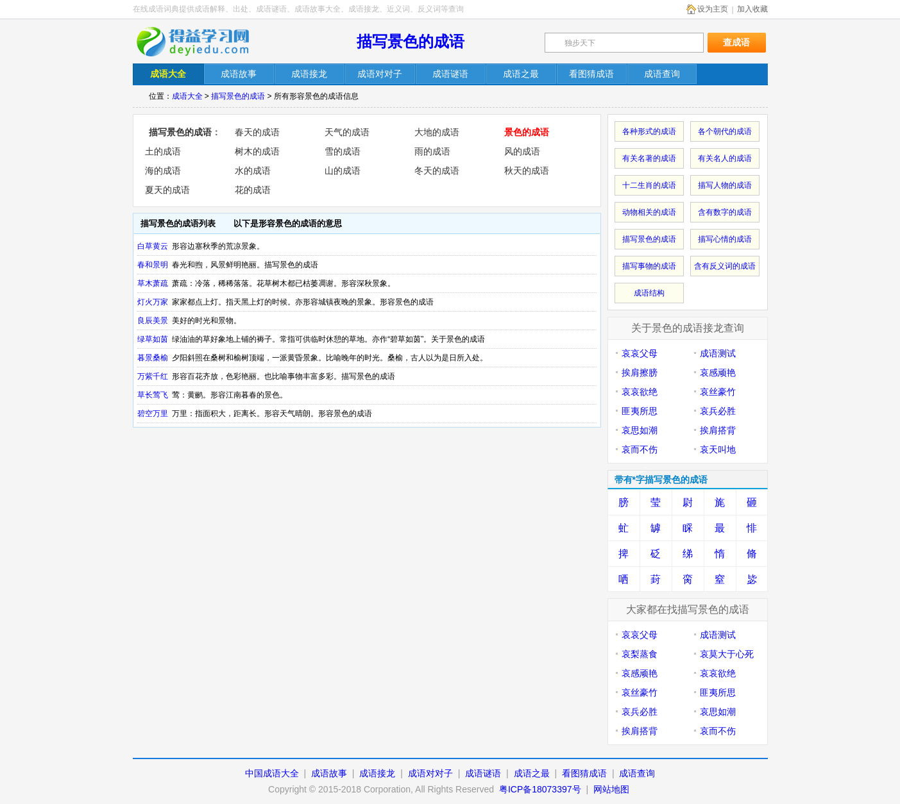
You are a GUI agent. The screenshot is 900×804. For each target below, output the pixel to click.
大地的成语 (436, 132)
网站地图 (611, 789)
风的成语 (522, 151)
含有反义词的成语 (725, 266)
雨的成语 (432, 151)
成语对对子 (430, 773)
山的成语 (343, 170)
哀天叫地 (718, 449)
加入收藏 (752, 8)
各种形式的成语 (649, 131)
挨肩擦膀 (640, 372)
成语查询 (637, 773)
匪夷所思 (640, 411)
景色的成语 (526, 132)
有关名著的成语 (649, 158)
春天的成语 (257, 132)
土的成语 (163, 151)
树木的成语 (257, 151)
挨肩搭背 (718, 430)
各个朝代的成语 (725, 131)
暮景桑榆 (152, 357)
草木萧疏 (152, 283)
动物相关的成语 (649, 212)
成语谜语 (483, 773)
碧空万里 (152, 413)
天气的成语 (347, 132)
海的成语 (163, 170)
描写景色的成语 (410, 41)
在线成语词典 (201, 41)
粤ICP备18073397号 (541, 789)
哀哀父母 (640, 353)
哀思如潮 (640, 430)
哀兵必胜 (718, 411)
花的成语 (253, 190)
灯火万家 (152, 301)
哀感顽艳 (718, 372)
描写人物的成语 (725, 185)
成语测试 (718, 353)
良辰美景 (152, 320)
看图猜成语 (584, 773)
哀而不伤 (640, 449)
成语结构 (649, 293)
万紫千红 (152, 376)
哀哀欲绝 (640, 392)
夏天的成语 (167, 190)
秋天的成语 (526, 170)
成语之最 (532, 773)
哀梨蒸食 (640, 654)
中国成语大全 (272, 773)
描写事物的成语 (649, 266)
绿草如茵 (152, 339)
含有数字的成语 (725, 212)
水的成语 (253, 170)
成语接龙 (377, 773)
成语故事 (329, 773)
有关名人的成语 (725, 158)
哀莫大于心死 (727, 654)
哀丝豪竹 (718, 392)
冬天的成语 (436, 170)
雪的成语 (343, 151)
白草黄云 (152, 246)
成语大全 (187, 96)
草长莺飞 (152, 394)
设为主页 (712, 8)
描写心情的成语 (725, 239)
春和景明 (152, 264)
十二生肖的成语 (649, 185)
